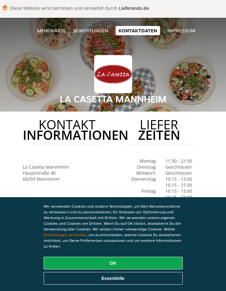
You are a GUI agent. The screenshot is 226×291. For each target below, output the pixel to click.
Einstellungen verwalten (65, 234)
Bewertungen (90, 30)
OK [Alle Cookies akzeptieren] (113, 263)
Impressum (181, 30)
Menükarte (51, 30)
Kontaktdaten (138, 30)
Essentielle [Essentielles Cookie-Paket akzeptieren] (113, 278)
